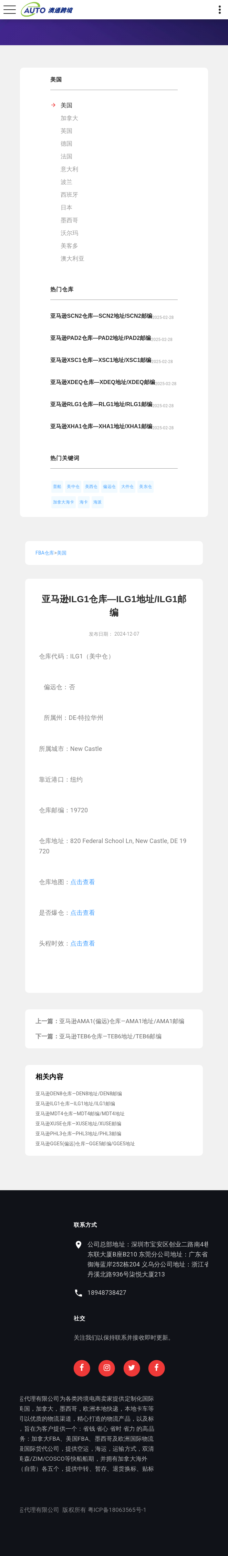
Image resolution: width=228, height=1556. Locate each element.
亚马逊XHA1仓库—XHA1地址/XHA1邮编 (101, 426)
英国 (66, 130)
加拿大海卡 (63, 502)
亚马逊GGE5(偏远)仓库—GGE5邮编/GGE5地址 (85, 1143)
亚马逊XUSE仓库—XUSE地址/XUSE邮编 (78, 1123)
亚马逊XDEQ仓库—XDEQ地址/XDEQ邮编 (102, 382)
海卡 (84, 502)
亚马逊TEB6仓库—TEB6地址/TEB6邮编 (110, 1036)
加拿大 (70, 118)
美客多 (70, 245)
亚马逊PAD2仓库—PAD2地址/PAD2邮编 (100, 338)
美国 (66, 105)
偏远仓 (109, 486)
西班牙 (70, 194)
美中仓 (73, 486)
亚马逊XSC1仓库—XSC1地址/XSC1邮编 (101, 360)
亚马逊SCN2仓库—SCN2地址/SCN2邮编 (101, 316)
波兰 (66, 181)
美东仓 (145, 486)
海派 (97, 502)
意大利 (70, 169)
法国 (66, 156)
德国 (66, 143)
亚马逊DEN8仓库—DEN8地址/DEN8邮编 (78, 1093)
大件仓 (127, 486)
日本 (66, 207)
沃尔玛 (70, 232)
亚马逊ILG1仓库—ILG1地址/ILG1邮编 (75, 1103)
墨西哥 (70, 220)
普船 (57, 486)
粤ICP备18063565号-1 (79, 1509)
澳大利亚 (72, 258)
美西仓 (91, 486)
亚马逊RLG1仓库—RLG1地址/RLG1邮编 (101, 404)
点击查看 (82, 881)
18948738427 (144, 1292)
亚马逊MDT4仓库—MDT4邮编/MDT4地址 (80, 1113)
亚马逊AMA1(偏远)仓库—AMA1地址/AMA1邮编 (122, 1021)
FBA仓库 (44, 553)
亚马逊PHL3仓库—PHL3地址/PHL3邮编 (78, 1133)
